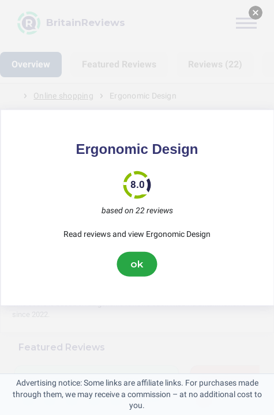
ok (137, 264)
